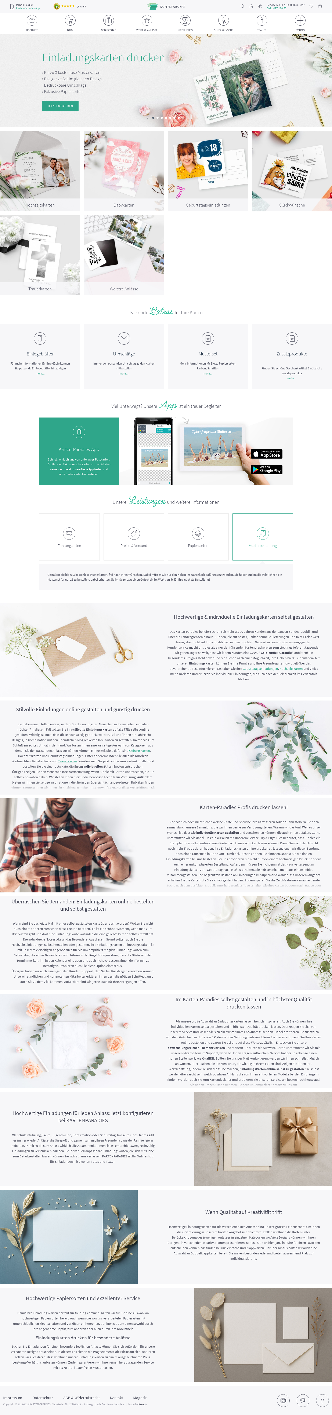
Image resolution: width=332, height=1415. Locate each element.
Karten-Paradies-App (28, 8)
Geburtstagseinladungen (260, 668)
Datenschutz (42, 1397)
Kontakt (116, 1397)
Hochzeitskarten (291, 668)
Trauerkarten (67, 761)
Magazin (140, 1397)
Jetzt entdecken (60, 106)
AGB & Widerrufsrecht (81, 1397)
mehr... (40, 373)
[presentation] (147, 118)
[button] (153, 118)
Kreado (142, 1404)
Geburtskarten (139, 750)
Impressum (12, 1397)
